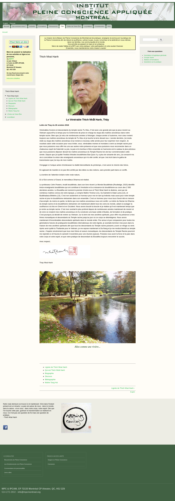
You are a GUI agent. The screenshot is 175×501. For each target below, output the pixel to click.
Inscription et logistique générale (155, 55)
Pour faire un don (19, 42)
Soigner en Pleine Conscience (57, 460)
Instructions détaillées (13, 78)
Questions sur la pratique (152, 62)
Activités (32, 26)
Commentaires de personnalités (14, 468)
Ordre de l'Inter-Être (74, 26)
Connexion (51, 464)
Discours (11, 106)
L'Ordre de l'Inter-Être (14, 114)
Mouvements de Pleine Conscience (15, 460)
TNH (62, 26)
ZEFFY (11, 59)
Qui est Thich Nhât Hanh (16, 101)
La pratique (88, 26)
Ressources (53, 26)
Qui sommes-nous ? (19, 26)
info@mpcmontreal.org (29, 492)
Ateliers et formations (151, 60)
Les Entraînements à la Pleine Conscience (18, 464)
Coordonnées (99, 26)
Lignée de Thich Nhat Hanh (17, 98)
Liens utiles (8, 472)
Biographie (12, 103)
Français (12, 23)
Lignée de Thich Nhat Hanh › (123, 388)
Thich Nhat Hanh (13, 96)
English (5, 23)
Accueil (6, 26)
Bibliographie (12, 108)
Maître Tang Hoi (13, 111)
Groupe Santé (149, 57)
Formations (42, 26)
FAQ (109, 26)
